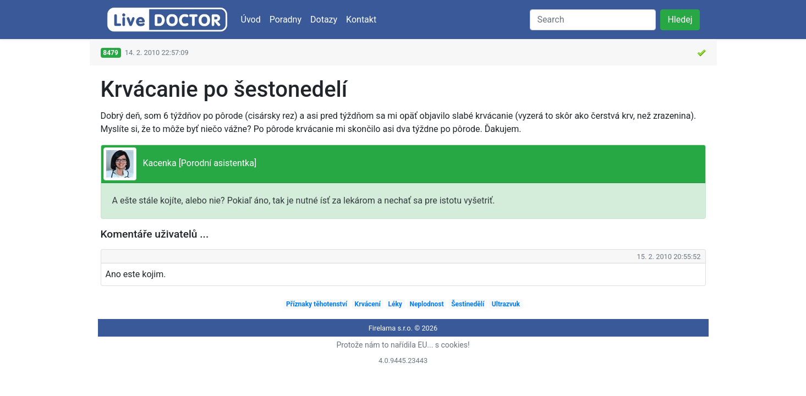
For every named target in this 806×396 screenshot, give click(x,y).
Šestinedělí (467, 304)
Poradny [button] (285, 19)
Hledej (679, 19)
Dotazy (323, 19)
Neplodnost (426, 304)
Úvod (251, 19)
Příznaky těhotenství (316, 304)
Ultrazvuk (506, 304)
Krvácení (368, 304)
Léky (395, 304)
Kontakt (361, 19)
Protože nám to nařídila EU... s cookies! (402, 344)
